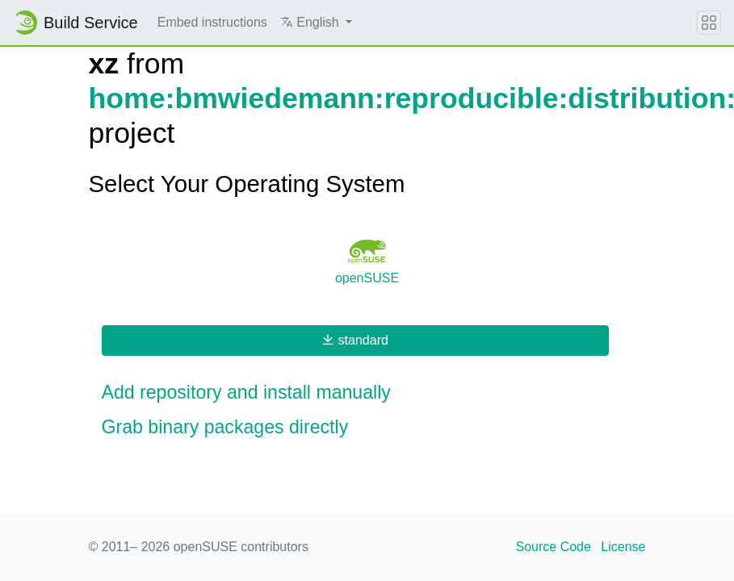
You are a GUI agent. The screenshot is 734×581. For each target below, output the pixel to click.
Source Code (553, 547)
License (623, 547)
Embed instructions (212, 22)
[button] (316, 22)
